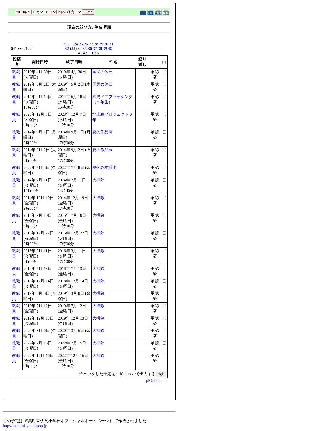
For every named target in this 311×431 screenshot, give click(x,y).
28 (96, 44)
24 (76, 44)
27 (91, 44)
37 (95, 48)
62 (94, 53)
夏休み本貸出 (104, 167)
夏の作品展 (102, 132)
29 (101, 44)
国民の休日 (102, 72)
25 (81, 44)
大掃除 (98, 180)
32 (67, 48)
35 (85, 48)
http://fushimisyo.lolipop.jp (25, 426)
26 (86, 44)
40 (110, 48)
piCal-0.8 (153, 380)
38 (100, 48)
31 (111, 44)
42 (85, 53)
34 (80, 48)
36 (90, 48)
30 (106, 44)
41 (80, 53)
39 (105, 48)
